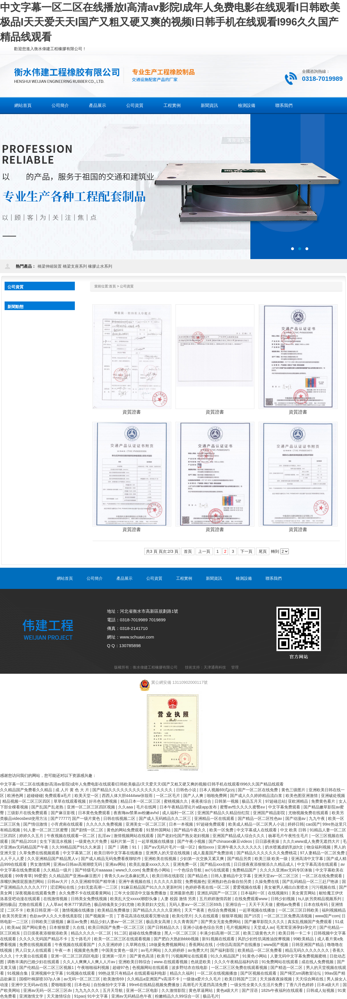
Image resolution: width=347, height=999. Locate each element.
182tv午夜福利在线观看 (282, 990)
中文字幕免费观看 (284, 807)
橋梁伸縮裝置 (50, 266)
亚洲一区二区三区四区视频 (91, 807)
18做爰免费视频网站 (167, 944)
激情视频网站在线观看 (134, 835)
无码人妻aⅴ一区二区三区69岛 (196, 904)
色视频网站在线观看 (150, 967)
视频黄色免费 (86, 950)
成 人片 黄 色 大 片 (72, 790)
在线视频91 (278, 893)
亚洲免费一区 (185, 864)
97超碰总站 (275, 801)
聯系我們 (274, 578)
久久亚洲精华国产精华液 (93, 881)
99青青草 (23, 875)
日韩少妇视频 (283, 898)
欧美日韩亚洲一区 (43, 910)
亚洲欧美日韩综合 (135, 961)
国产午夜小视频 (191, 841)
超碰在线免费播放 (145, 933)
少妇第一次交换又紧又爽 (202, 858)
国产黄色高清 (142, 956)
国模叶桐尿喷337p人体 (40, 979)
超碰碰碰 (35, 795)
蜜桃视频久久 (176, 801)
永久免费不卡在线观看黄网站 (85, 893)
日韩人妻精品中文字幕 (231, 875)
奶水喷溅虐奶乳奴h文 (285, 847)
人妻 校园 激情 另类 (179, 898)
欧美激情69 (114, 979)
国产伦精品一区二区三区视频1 (47, 967)
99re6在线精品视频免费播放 (155, 984)
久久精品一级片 (58, 870)
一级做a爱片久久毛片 (202, 979)
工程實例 (184, 578)
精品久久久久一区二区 (91, 933)
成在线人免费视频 (318, 961)
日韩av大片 (58, 881)
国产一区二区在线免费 (258, 790)
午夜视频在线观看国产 (75, 944)
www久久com (128, 870)
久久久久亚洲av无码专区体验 (286, 870)
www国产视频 (276, 944)
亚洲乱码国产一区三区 (217, 893)
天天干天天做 (261, 904)
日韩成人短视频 (321, 990)
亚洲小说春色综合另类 (203, 927)
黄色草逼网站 (201, 990)
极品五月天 (252, 801)
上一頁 (204, 551)
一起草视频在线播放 (156, 841)
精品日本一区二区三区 (141, 801)
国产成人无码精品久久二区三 (165, 818)
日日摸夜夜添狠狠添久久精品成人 (264, 864)
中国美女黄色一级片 (120, 950)
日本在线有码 (316, 904)
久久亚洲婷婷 (110, 944)
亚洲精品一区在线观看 (214, 818)
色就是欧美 (201, 961)
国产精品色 (198, 875)
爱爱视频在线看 (247, 887)
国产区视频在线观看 (259, 973)
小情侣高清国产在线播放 (239, 944)
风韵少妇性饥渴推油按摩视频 (264, 939)
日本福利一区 (253, 893)
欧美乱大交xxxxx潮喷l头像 (134, 898)
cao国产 (313, 824)
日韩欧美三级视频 (48, 921)
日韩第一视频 (227, 801)
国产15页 (253, 916)
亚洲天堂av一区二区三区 (277, 875)
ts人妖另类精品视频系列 (320, 898)
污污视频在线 (324, 887)
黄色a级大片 (228, 990)
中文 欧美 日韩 (294, 830)
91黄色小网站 (255, 956)
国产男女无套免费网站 (221, 921)
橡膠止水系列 (100, 266)
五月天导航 (113, 990)
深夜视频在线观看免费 (35, 893)
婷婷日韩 (296, 824)
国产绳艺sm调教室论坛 (301, 973)
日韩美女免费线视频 (89, 898)
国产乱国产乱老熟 (48, 807)
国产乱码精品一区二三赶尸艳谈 (311, 881)
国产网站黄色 (34, 927)
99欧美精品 (304, 939)
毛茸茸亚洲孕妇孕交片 (296, 927)
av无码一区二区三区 (82, 979)
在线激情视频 (56, 898)
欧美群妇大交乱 (152, 904)
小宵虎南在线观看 (67, 824)
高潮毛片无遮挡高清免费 (205, 984)
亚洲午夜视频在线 (135, 881)
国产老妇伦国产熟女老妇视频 (183, 835)
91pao (79, 996)
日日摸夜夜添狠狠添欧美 (46, 933)
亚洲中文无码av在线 (30, 984)
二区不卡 (15, 910)
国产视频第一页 (99, 916)
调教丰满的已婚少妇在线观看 (34, 961)
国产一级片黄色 (86, 818)
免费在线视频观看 (35, 944)
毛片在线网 (146, 807)
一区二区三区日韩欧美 (299, 910)
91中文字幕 (98, 996)
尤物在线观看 (31, 904)
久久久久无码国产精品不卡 (44, 939)
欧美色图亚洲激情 (302, 795)
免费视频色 (195, 881)
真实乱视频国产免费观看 (310, 921)
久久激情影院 (174, 990)
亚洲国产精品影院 (269, 812)
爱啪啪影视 (61, 984)
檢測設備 (244, 578)
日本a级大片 (328, 984)
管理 (235, 667)
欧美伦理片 (182, 916)
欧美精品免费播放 (114, 910)
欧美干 (163, 956)
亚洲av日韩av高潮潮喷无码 (78, 864)
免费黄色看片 (323, 801)
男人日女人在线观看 (33, 950)
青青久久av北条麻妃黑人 (127, 875)
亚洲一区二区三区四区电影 (75, 956)
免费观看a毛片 (58, 795)
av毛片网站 (151, 950)
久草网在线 (136, 944)
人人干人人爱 (12, 858)
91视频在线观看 (81, 973)
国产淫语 (250, 990)
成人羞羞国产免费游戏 (213, 853)
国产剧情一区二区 (87, 830)
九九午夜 (317, 818)
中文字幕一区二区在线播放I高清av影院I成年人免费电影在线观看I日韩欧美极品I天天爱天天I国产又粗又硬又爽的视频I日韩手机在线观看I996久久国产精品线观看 (170, 22)
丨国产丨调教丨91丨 (123, 847)
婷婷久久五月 (31, 835)
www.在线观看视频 (171, 961)
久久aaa (126, 807)
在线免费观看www (251, 898)
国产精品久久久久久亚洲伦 (157, 910)
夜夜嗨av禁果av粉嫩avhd (137, 812)
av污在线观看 (217, 870)
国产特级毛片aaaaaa (94, 870)
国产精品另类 (239, 858)
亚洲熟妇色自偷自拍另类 (230, 881)
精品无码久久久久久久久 (307, 950)
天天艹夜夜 (195, 910)
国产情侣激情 (35, 824)
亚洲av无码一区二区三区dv (48, 990)
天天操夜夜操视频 (276, 979)
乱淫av (105, 835)
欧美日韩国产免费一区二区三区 (116, 927)
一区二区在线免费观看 (322, 875)
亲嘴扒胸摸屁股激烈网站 (22, 881)
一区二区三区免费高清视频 (288, 916)
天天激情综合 (59, 996)
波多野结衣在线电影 (190, 967)
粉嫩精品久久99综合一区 (177, 996)
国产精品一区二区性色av (260, 818)
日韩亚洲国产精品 (308, 944)
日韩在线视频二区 (120, 818)
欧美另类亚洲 (15, 916)
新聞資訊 (214, 578)
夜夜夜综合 (202, 801)
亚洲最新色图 (182, 893)
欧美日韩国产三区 (241, 979)
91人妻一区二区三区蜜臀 (46, 830)
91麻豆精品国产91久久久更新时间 (152, 887)
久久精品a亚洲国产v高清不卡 (154, 979)
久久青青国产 (186, 921)
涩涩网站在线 (62, 887)
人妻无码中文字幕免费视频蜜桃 (298, 956)
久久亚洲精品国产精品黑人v (53, 858)
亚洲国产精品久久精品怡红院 (224, 812)
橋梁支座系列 (75, 266)
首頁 (112, 286)
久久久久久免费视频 (104, 824)
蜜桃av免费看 (289, 904)
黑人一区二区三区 (181, 933)
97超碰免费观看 (211, 824)
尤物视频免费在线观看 (309, 812)
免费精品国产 (245, 870)
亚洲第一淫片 (114, 956)
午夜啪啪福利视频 (93, 967)
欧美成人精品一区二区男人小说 (257, 824)
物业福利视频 (319, 847)
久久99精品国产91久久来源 (77, 847)
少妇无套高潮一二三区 (98, 887)
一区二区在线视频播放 (217, 973)
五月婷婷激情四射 (216, 898)
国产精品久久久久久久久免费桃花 (267, 853)
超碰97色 (121, 967)
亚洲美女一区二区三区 (146, 824)
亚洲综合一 (236, 904)
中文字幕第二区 (77, 853)
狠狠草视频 (232, 916)
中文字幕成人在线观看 (257, 830)
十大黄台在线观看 (31, 956)
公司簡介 (95, 578)
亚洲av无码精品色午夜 (132, 996)
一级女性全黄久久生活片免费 (257, 984)
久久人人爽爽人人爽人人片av (89, 961)
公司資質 (127, 286)
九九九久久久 (87, 990)
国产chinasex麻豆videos (230, 841)
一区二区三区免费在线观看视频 (239, 967)
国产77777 (60, 818)
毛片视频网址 (239, 927)
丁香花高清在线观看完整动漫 (143, 916)
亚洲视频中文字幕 (47, 973)
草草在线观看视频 (70, 801)
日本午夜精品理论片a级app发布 (188, 807)
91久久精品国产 (225, 956)
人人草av (54, 904)
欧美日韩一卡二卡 (295, 933)
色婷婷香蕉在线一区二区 (208, 887)
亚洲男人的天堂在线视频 (168, 853)
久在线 (79, 927)
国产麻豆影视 (63, 812)
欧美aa (13, 927)
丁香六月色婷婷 (300, 984)
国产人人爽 (193, 795)
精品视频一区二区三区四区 (27, 801)
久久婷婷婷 (175, 950)
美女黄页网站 (304, 893)
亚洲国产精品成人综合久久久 (239, 835)
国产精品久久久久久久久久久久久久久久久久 (133, 790)
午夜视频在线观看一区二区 (71, 835)
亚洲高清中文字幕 (307, 858)
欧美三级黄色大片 (259, 933)
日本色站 (82, 984)
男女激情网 (40, 864)
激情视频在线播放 (78, 910)
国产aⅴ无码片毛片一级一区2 (170, 847)
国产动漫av (296, 818)
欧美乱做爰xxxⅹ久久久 (150, 864)
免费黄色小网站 (156, 870)
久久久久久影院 (168, 881)
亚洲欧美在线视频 (161, 858)
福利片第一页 (123, 841)
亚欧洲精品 (298, 801)
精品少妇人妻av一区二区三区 (117, 921)
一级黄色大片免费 (91, 841)
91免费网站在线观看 (280, 961)
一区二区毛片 (168, 795)
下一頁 (246, 551)
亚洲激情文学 (31, 996)
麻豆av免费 (77, 921)
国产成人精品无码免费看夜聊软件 (111, 858)
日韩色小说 (186, 790)
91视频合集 (18, 973)
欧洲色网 (15, 795)
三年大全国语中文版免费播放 (140, 893)
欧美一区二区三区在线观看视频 (122, 939)
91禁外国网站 (158, 830)
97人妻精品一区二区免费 (323, 853)
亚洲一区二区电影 (142, 990)
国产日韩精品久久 (164, 927)
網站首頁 (23, 105)
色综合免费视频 (222, 910)
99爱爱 (40, 875)
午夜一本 (63, 950)
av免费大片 (198, 950)
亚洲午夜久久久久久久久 (240, 847)
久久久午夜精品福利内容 (237, 961)
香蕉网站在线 (201, 944)
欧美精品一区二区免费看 (260, 950)
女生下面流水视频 (56, 841)
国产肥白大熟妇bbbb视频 (177, 939)
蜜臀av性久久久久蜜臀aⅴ (243, 807)
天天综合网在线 (310, 979)
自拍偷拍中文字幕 (110, 984)
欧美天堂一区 (87, 795)
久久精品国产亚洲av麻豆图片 (75, 875)
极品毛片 (211, 996)
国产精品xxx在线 (215, 864)
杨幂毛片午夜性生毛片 (288, 835)
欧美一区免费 (222, 830)
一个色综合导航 (188, 870)
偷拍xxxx (206, 847)
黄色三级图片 (294, 790)
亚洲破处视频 (333, 795)
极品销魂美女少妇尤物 (114, 904)
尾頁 (263, 551)
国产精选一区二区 (287, 967)
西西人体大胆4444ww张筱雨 (128, 795)
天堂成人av (264, 927)
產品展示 (124, 578)
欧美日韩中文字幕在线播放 (118, 853)
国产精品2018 (24, 841)
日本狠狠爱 (60, 927)
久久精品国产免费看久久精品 (26, 790)
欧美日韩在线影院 (168, 875)
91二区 (120, 933)
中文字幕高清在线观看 (317, 864)
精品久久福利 (182, 973)
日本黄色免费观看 (94, 812)
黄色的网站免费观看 (125, 830)
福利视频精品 (334, 910)
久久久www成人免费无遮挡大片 (312, 841)
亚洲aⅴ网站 (116, 864)
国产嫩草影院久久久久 (265, 921)
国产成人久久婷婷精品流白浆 (256, 795)
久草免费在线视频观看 (40, 853)
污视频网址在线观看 (189, 956)
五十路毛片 (81, 939)
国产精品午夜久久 (190, 830)
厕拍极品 (8, 904)
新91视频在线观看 (218, 939)
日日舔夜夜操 (267, 841)
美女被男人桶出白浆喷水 (286, 887)
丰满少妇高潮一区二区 (220, 933)
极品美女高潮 (158, 921)
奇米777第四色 (78, 904)
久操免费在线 (267, 881)
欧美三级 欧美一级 (272, 858)
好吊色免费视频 (103, 801)
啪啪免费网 (217, 795)
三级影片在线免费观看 (27, 812)
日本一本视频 (181, 824)
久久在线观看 (207, 916)
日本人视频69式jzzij (217, 790)
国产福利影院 (222, 950)
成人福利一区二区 (178, 812)
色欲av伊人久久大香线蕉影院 (56, 916)
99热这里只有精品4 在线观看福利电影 (132, 973)
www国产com (327, 916)
